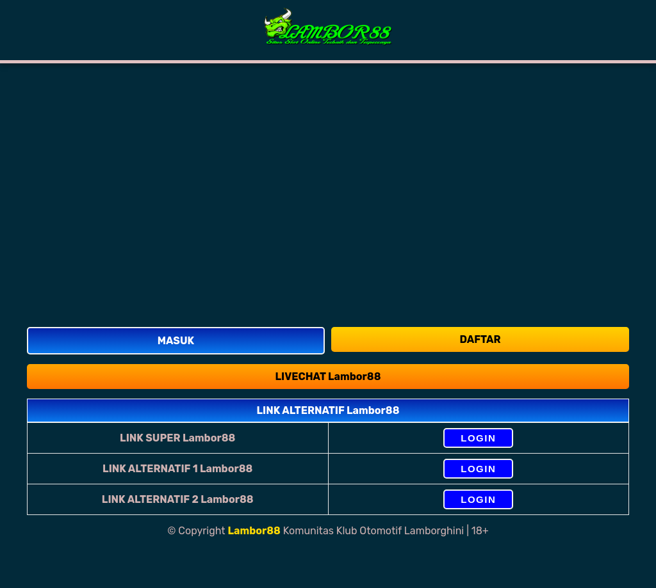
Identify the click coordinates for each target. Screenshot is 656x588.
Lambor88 (254, 531)
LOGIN (478, 438)
